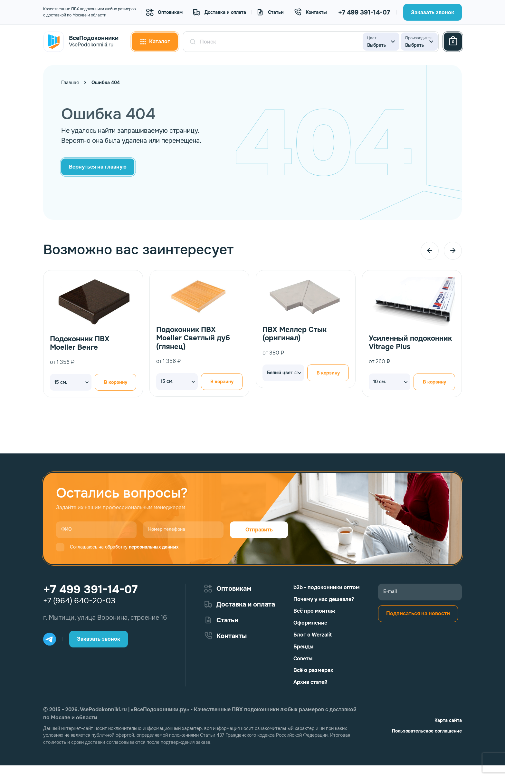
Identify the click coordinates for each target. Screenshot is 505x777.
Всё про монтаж (314, 610)
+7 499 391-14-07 (364, 12)
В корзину (115, 382)
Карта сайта (448, 720)
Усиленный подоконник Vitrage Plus (410, 342)
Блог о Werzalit (312, 634)
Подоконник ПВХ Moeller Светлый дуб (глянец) (193, 338)
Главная (70, 82)
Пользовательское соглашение (427, 731)
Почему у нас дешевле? (323, 599)
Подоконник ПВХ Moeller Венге (80, 343)
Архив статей (310, 682)
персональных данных (153, 547)
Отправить (259, 529)
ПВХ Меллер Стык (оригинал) (294, 334)
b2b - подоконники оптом (326, 587)
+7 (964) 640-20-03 (79, 601)
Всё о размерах (313, 670)
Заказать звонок (432, 12)
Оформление (310, 622)
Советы (302, 658)
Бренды (303, 646)
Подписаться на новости (418, 613)
